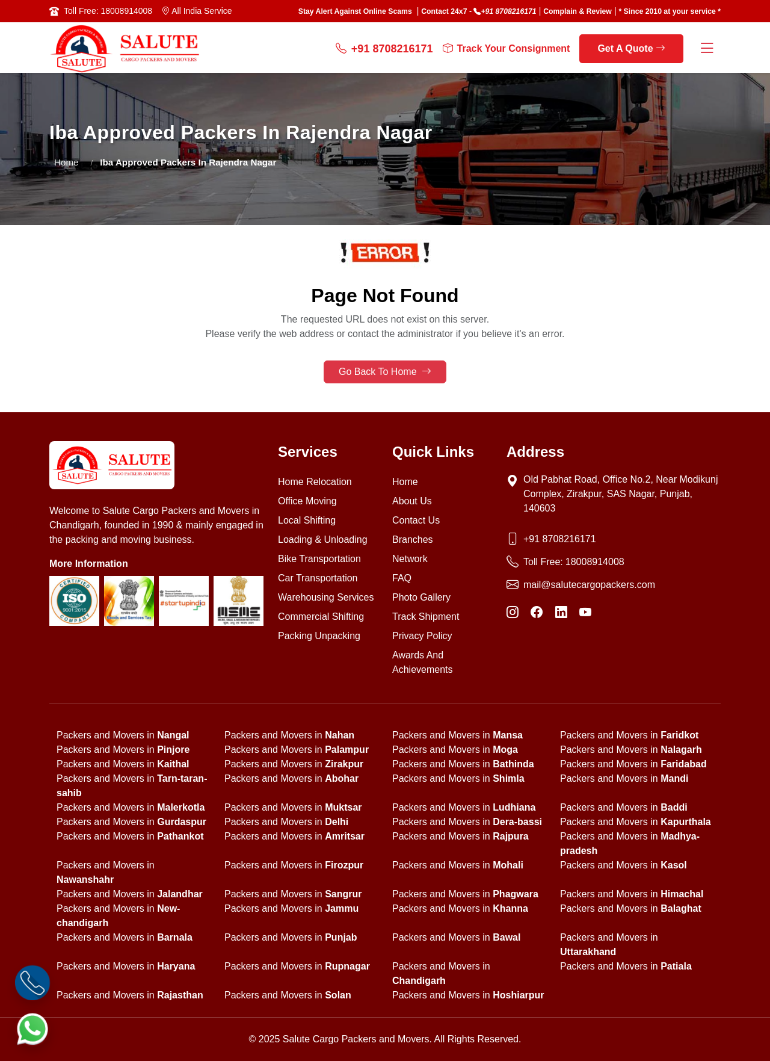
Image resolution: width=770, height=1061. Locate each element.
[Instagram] (513, 612)
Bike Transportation (319, 559)
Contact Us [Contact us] (416, 520)
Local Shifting (307, 520)
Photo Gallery (421, 597)
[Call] (32, 983)
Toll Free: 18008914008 (108, 11)
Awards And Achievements (422, 662)
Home (66, 162)
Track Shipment (425, 616)
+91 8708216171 (508, 11)
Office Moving (307, 501)
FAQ (401, 578)
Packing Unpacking (319, 636)
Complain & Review (577, 11)
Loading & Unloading (323, 539)
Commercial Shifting (321, 616)
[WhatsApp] (32, 1028)
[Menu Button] (707, 49)
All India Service (196, 11)
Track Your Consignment (506, 49)
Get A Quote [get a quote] (631, 48)
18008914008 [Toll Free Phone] (594, 562)
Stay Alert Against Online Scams (355, 11)
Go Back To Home (385, 372)
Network (410, 559)
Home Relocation (315, 482)
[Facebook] (537, 612)
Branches (412, 539)
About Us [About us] (412, 501)
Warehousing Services (326, 597)
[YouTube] (585, 612)
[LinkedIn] (561, 612)
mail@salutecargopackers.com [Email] (589, 585)
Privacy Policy (422, 636)
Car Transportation (318, 578)
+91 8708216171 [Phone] (559, 539)
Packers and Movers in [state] (123, 735)
